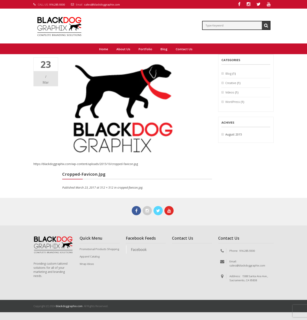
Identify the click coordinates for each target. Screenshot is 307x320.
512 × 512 (106, 188)
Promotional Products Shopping (99, 249)
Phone (233, 251)
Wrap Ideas (87, 264)
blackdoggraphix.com (69, 306)
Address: (235, 276)
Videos (229, 93)
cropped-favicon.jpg (129, 188)
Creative (230, 83)
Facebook (139, 249)
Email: (233, 261)
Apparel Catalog (90, 257)
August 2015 (233, 135)
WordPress (232, 102)
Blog (228, 74)
